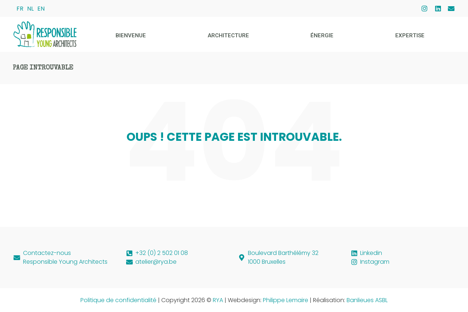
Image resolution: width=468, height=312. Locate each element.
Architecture (228, 35)
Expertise (409, 35)
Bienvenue (131, 35)
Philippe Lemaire (285, 300)
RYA (218, 300)
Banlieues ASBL (367, 300)
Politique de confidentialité (118, 300)
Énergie (321, 35)
